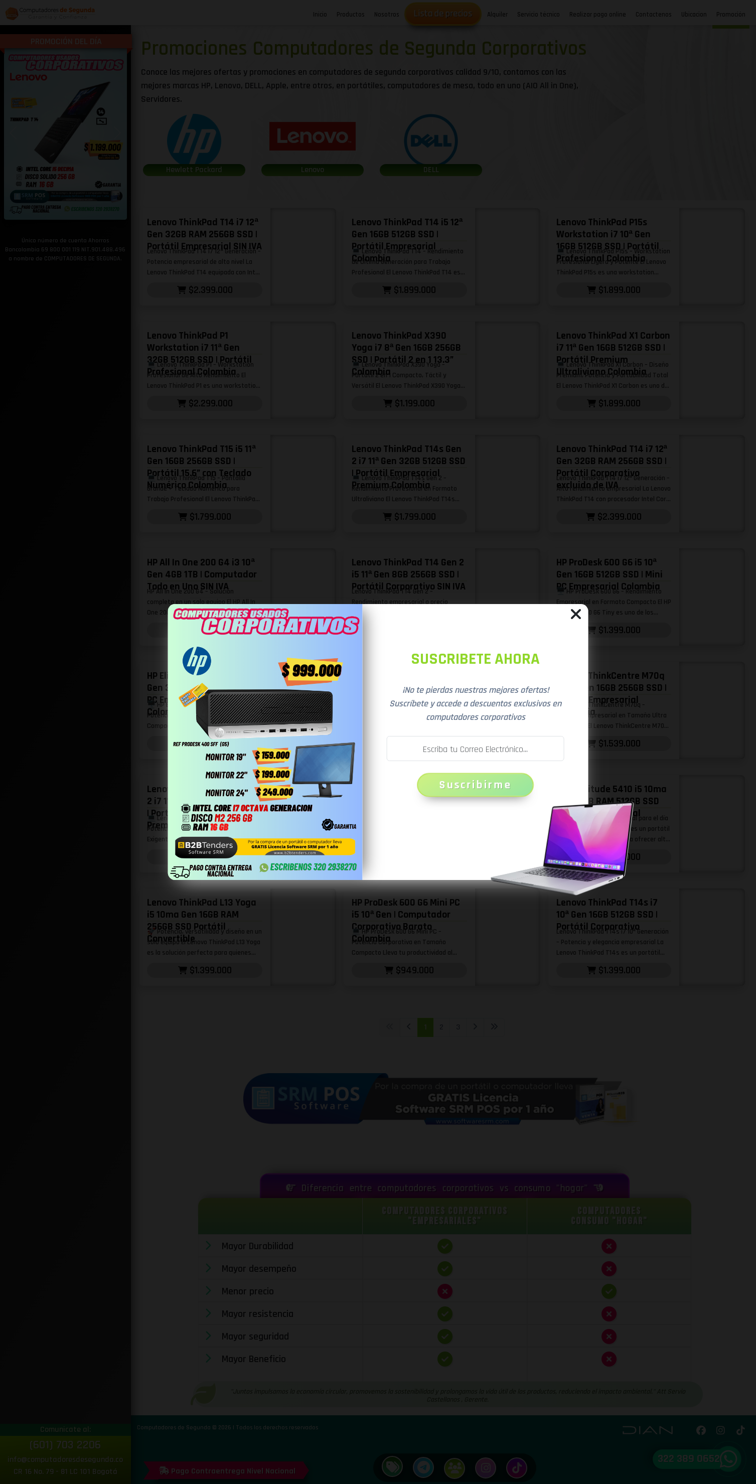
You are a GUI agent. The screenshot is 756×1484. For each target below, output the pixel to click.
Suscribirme (475, 784)
